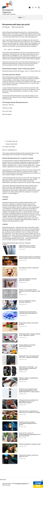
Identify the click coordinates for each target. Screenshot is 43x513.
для (23, 264)
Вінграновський (11, 264)
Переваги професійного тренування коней (29, 465)
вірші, (17, 264)
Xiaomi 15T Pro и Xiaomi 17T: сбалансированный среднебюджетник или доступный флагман (29, 456)
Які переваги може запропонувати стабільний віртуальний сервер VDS (28, 334)
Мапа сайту (3, 501)
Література (7, 48)
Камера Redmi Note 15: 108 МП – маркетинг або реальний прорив (27, 268)
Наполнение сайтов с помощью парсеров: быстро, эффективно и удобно (29, 356)
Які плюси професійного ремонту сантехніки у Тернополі (27, 323)
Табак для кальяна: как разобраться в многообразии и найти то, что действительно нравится (28, 423)
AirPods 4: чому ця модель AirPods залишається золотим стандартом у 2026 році (29, 313)
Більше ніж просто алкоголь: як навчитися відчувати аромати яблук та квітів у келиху (30, 279)
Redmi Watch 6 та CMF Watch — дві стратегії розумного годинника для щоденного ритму (28, 390)
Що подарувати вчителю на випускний (28, 289)
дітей (20, 264)
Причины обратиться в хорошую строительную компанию (27, 367)
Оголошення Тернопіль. (21, 505)
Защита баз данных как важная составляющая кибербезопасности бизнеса (28, 445)
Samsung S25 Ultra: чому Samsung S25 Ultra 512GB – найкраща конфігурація (29, 378)
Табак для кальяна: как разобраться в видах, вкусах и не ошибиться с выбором (29, 433)
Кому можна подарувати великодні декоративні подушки (28, 301)
